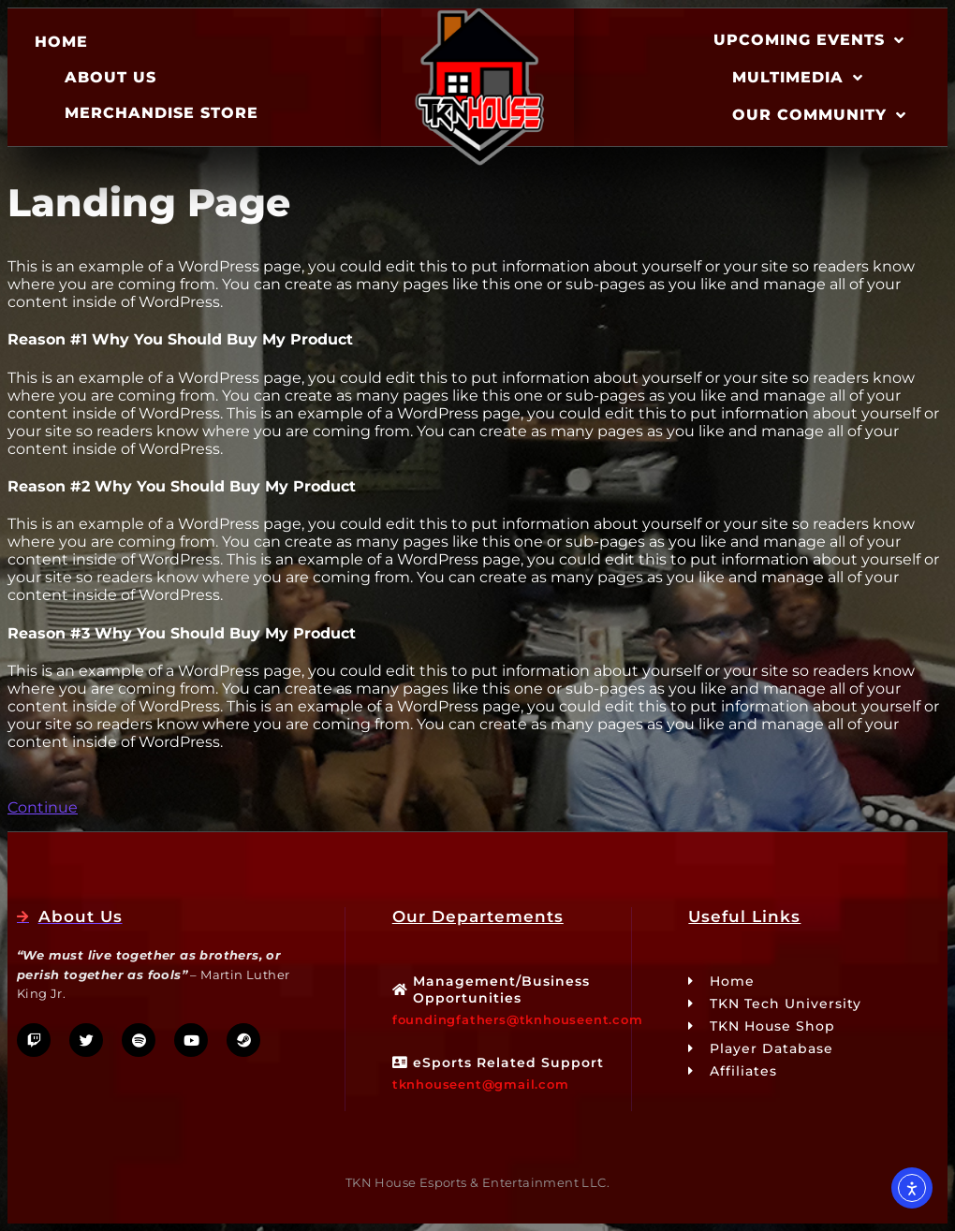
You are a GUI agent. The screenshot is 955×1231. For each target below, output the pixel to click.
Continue (42, 807)
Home (61, 42)
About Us (110, 77)
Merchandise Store (161, 113)
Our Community (819, 115)
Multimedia (797, 78)
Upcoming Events (808, 40)
